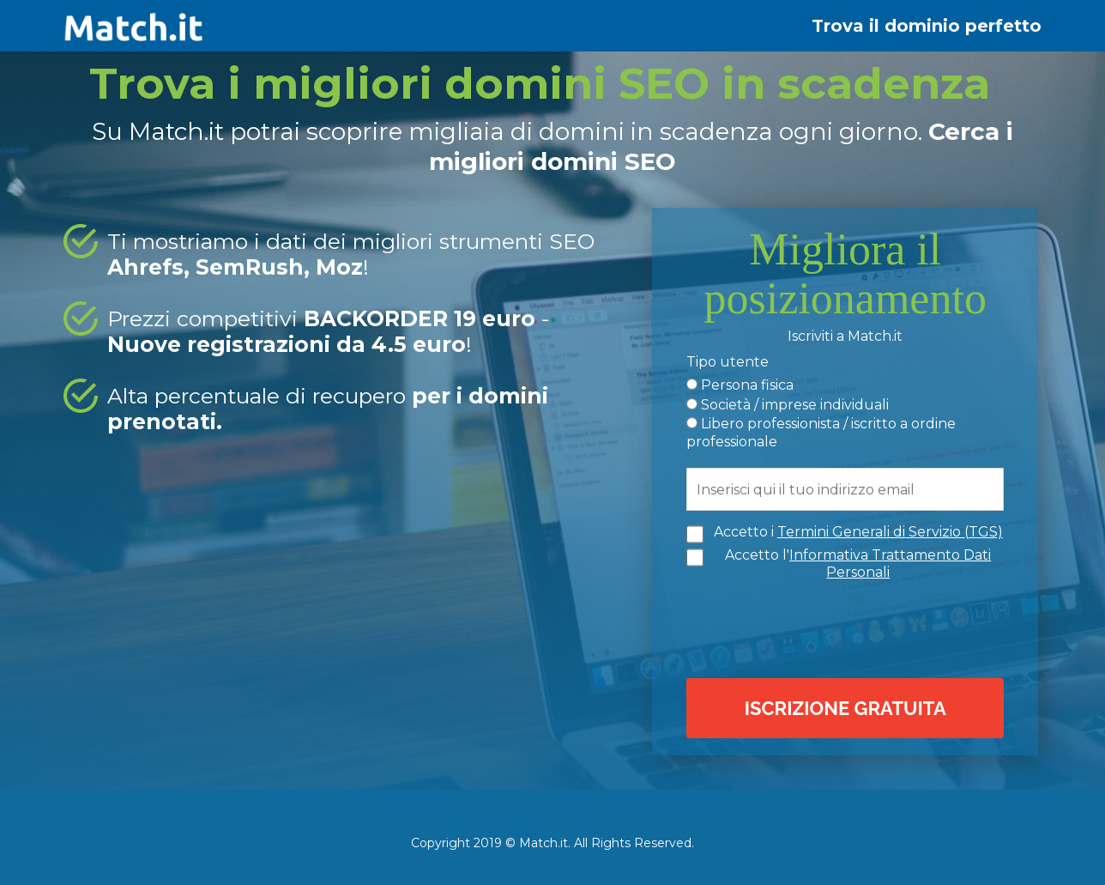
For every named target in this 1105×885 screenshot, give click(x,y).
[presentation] (849, 624)
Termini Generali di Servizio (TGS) (890, 530)
